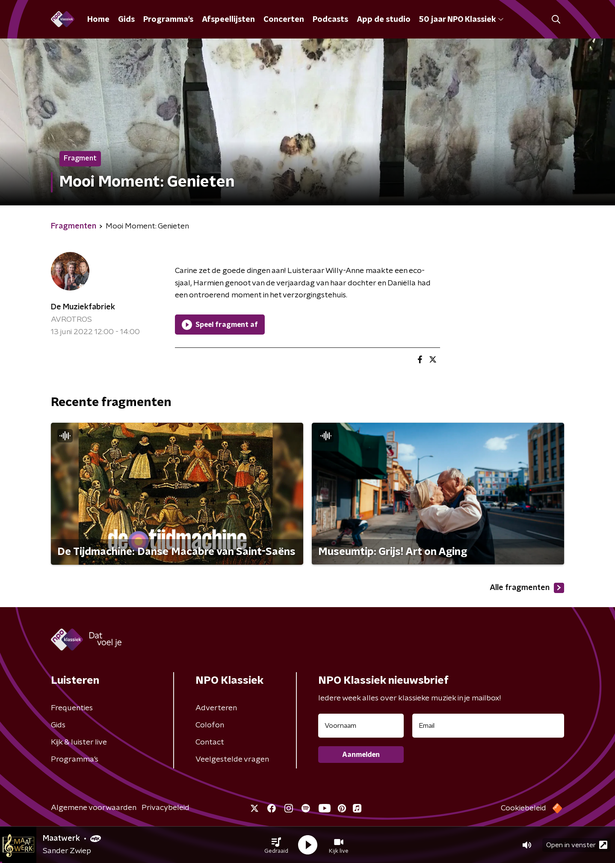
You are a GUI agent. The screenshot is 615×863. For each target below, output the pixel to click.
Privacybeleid (165, 808)
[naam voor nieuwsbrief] (361, 726)
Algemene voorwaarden (93, 808)
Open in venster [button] (576, 845)
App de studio (384, 20)
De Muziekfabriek (83, 307)
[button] (276, 845)
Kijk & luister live (79, 742)
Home (98, 20)
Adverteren (216, 708)
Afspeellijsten (228, 20)
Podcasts (330, 20)
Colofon (209, 725)
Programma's (168, 20)
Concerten (283, 20)
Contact (209, 742)
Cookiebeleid (523, 808)
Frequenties (72, 708)
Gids (126, 20)
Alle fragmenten (527, 588)
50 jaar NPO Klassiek (461, 20)
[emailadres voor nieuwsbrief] (488, 726)
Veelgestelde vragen (232, 759)
